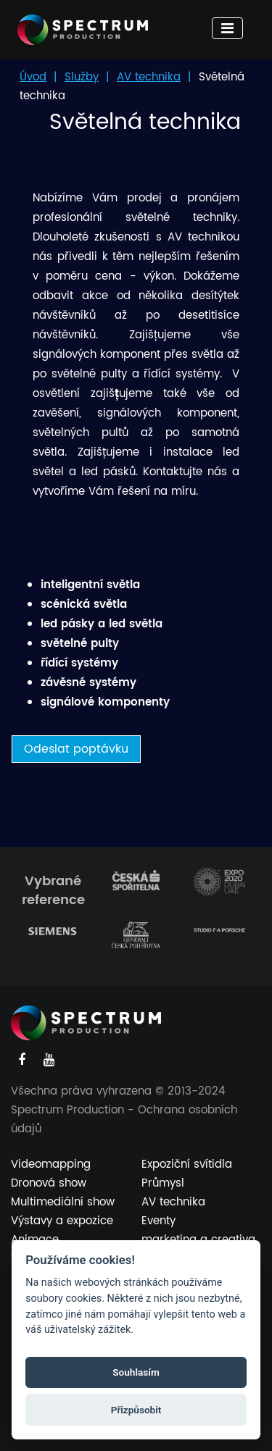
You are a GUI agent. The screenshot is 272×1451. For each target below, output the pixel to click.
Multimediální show (63, 1202)
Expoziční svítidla (186, 1164)
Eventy (158, 1221)
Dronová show (48, 1183)
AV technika (149, 77)
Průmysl (162, 1183)
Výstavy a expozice (62, 1221)
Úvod (33, 77)
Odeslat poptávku (76, 749)
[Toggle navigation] (227, 28)
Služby (82, 77)
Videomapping (51, 1164)
